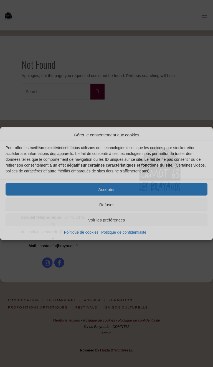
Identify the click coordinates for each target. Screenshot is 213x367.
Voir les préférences (106, 219)
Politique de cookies (81, 232)
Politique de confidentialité (123, 232)
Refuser (106, 204)
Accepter (106, 189)
